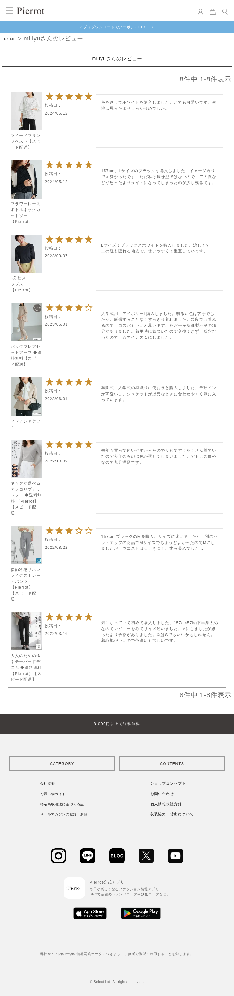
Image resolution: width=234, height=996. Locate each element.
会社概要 (47, 783)
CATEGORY (62, 763)
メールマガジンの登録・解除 (64, 814)
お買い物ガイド (53, 794)
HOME (10, 39)
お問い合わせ (162, 794)
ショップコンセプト (168, 783)
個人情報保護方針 (166, 804)
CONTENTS (172, 763)
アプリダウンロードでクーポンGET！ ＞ (117, 27)
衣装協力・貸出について (172, 814)
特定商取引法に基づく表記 (62, 804)
